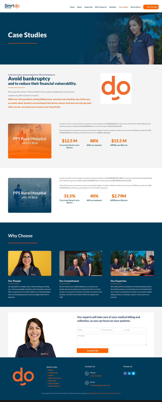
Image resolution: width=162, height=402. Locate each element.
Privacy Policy (102, 393)
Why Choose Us (101, 7)
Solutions (112, 7)
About (79, 7)
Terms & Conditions (114, 393)
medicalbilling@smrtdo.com (100, 385)
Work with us (136, 7)
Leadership (88, 7)
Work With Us (54, 386)
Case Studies (123, 7)
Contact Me (92, 350)
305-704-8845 (151, 7)
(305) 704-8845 (96, 376)
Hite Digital (93, 393)
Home (72, 7)
